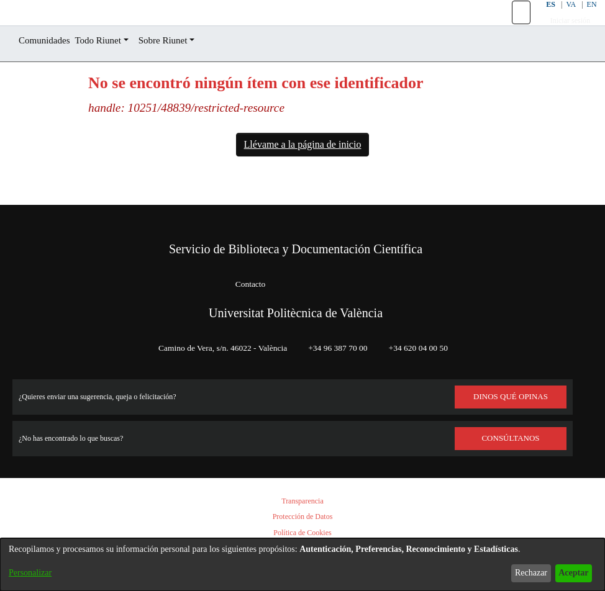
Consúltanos (511, 438)
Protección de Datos (302, 516)
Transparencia (302, 501)
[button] (513, 26)
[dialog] (302, 558)
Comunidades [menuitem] (49, 68)
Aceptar (570, 572)
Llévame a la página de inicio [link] (302, 172)
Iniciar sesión (563, 34)
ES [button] (542, 18)
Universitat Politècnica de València (296, 312)
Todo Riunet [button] (111, 68)
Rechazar (521, 572)
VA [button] (563, 18)
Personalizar (33, 572)
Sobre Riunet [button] (184, 68)
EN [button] (584, 18)
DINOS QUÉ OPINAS (510, 397)
